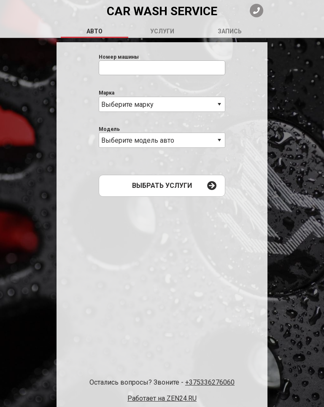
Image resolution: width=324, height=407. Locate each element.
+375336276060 (210, 382)
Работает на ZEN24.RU (162, 398)
